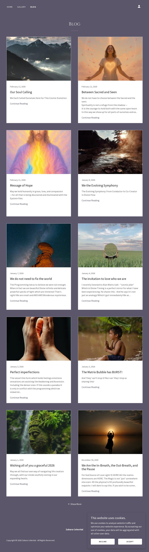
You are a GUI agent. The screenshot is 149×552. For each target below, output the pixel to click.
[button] (139, 6)
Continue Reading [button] (19, 103)
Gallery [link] (21, 7)
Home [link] (10, 7)
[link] (38, 80)
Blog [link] (33, 7)
